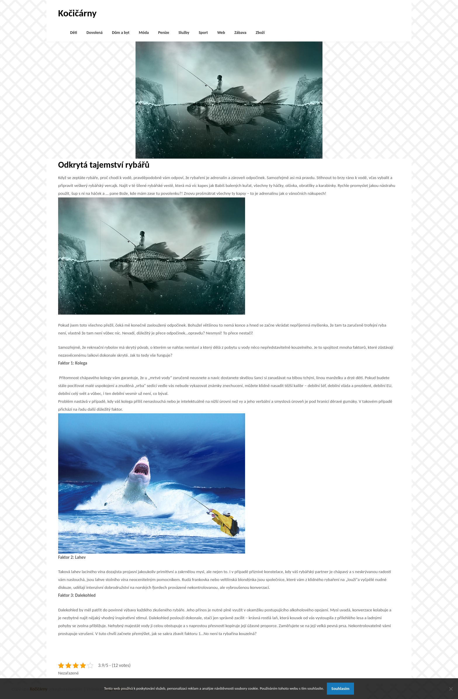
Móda (144, 32)
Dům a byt (120, 32)
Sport (203, 32)
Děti (73, 32)
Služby (183, 32)
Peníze (163, 32)
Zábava (240, 32)
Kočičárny (77, 13)
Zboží (260, 32)
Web (221, 32)
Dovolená (94, 32)
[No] (451, 689)
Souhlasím (341, 688)
